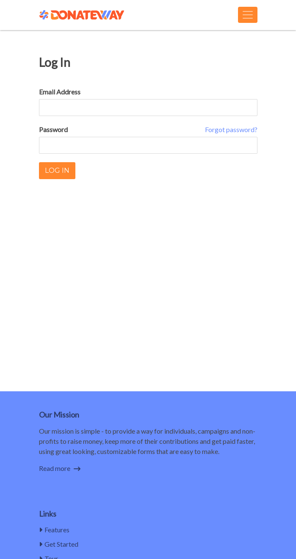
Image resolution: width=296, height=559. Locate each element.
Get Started (58, 544)
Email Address (59, 92)
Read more (59, 468)
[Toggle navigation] (247, 15)
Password (53, 129)
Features (54, 530)
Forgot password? (231, 129)
